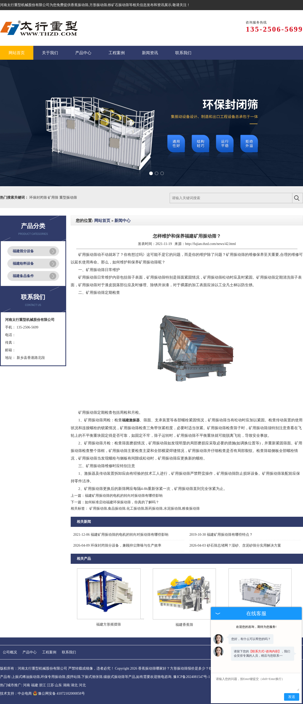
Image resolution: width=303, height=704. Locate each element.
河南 (26, 685)
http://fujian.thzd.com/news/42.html (210, 244)
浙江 (42, 685)
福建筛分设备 (23, 251)
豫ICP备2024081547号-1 (191, 677)
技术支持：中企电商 (16, 693)
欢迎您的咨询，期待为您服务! (256, 627)
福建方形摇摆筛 (108, 624)
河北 (82, 685)
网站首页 (102, 220)
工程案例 (49, 652)
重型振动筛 (68, 197)
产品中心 (29, 652)
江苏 (50, 685)
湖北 (74, 685)
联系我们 (69, 652)
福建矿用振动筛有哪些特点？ (221, 534)
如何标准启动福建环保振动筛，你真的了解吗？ (122, 502)
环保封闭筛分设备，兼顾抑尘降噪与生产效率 (117, 545)
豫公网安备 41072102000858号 (59, 693)
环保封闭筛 (38, 197)
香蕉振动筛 (79, 5)
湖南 (66, 685)
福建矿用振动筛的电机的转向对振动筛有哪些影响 (124, 496)
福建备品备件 (23, 276)
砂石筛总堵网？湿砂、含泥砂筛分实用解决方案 (235, 545)
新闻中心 (122, 220)
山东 (58, 685)
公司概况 (10, 652)
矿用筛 (53, 197)
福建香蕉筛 (184, 625)
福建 (34, 685)
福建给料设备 (23, 263)
